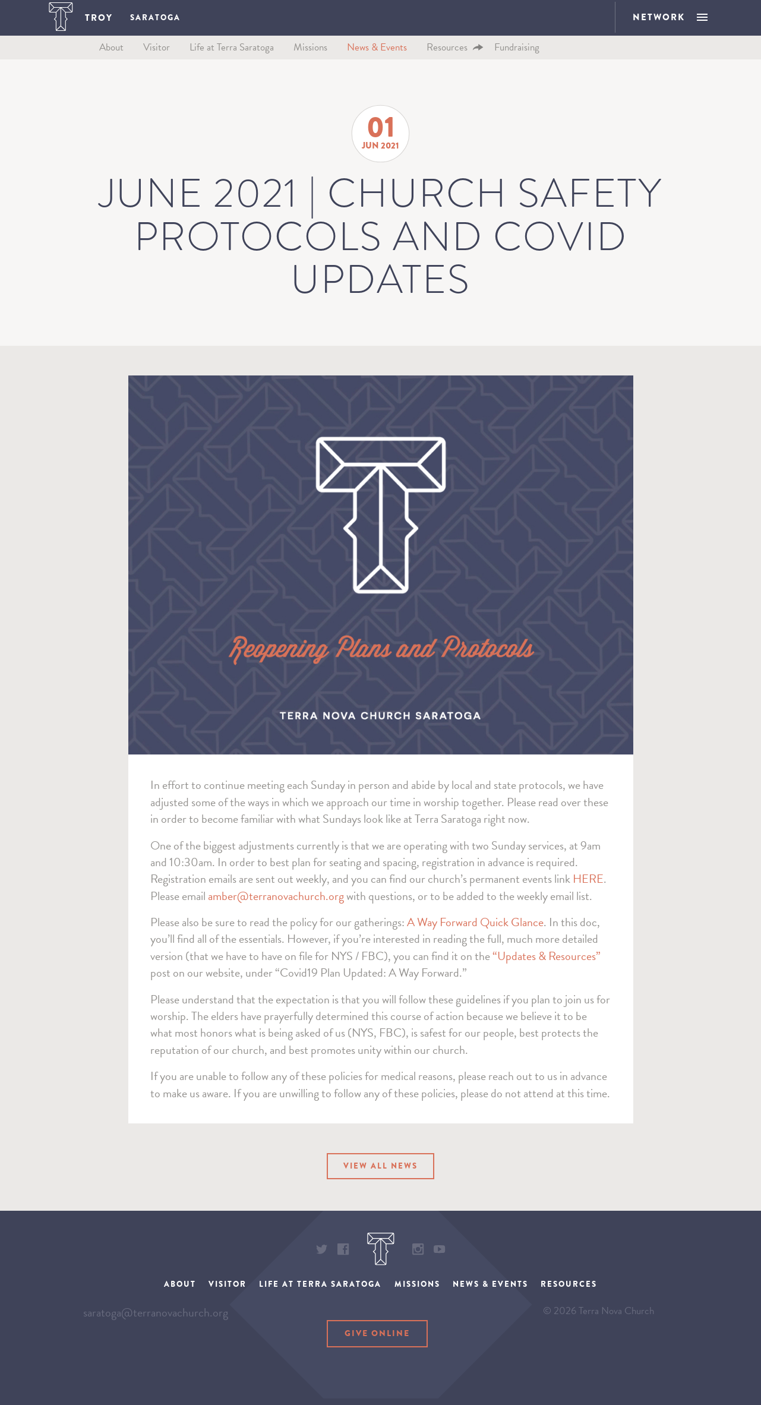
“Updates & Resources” (546, 972)
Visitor (156, 63)
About (111, 63)
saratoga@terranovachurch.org (155, 1350)
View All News (380, 1185)
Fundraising (516, 63)
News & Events (377, 63)
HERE (588, 896)
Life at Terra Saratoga (232, 63)
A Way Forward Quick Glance (475, 939)
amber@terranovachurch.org (276, 912)
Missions (310, 63)
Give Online (377, 1357)
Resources (447, 63)
